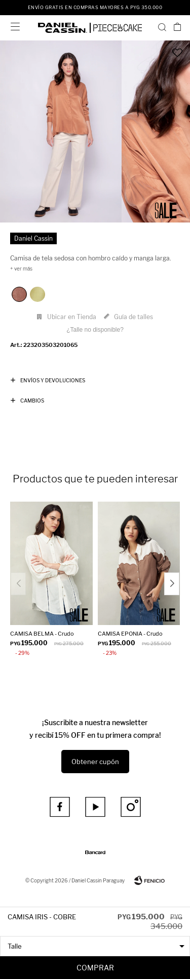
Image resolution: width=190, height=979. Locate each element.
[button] (162, 26)
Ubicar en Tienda (71, 317)
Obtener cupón (95, 762)
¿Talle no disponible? (95, 329)
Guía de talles (133, 317)
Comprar (95, 967)
